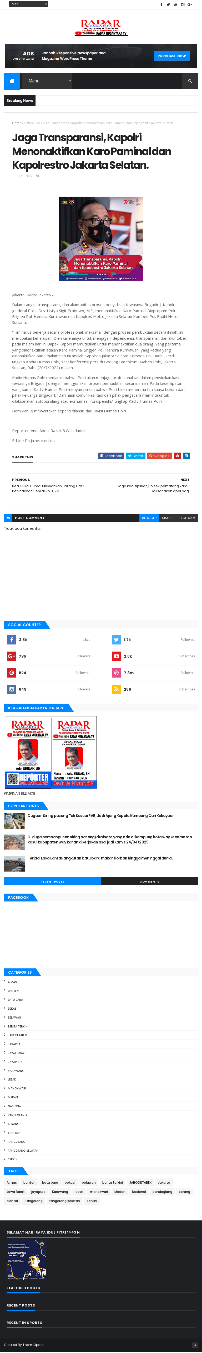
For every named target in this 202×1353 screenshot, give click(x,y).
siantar (14, 1134)
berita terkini (18, 1027)
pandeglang (17, 1116)
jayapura (15, 1063)
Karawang (16, 1072)
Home (16, 123)
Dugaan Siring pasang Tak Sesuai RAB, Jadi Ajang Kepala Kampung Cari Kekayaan (101, 816)
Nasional (15, 1107)
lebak (12, 1080)
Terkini (13, 1160)
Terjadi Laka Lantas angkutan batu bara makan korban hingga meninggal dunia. (100, 859)
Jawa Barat (17, 1054)
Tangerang (17, 1143)
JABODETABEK (17, 1036)
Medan (13, 1098)
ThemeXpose (33, 1346)
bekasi (12, 1010)
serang (13, 1125)
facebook (187, 519)
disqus (168, 519)
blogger (149, 519)
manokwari (17, 1089)
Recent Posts (53, 882)
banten (13, 992)
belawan (14, 1018)
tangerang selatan (23, 1152)
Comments (149, 882)
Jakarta (14, 1045)
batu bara (15, 1001)
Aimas (12, 983)
